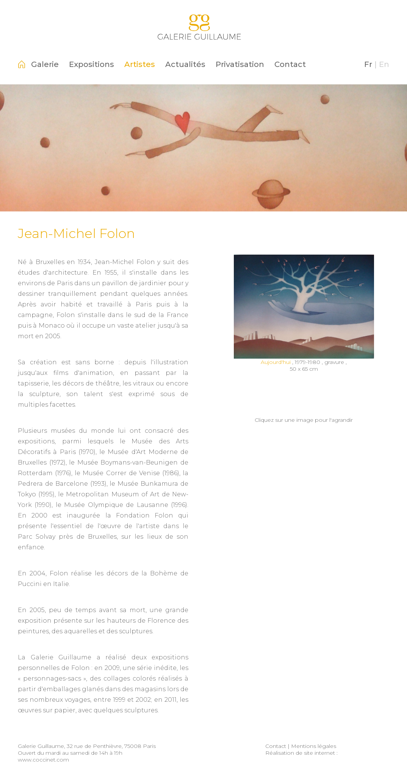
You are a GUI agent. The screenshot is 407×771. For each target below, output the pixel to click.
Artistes (139, 64)
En (384, 64)
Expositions (91, 64)
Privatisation (240, 64)
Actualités (185, 64)
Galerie (45, 64)
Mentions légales (313, 746)
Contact (290, 64)
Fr (368, 64)
